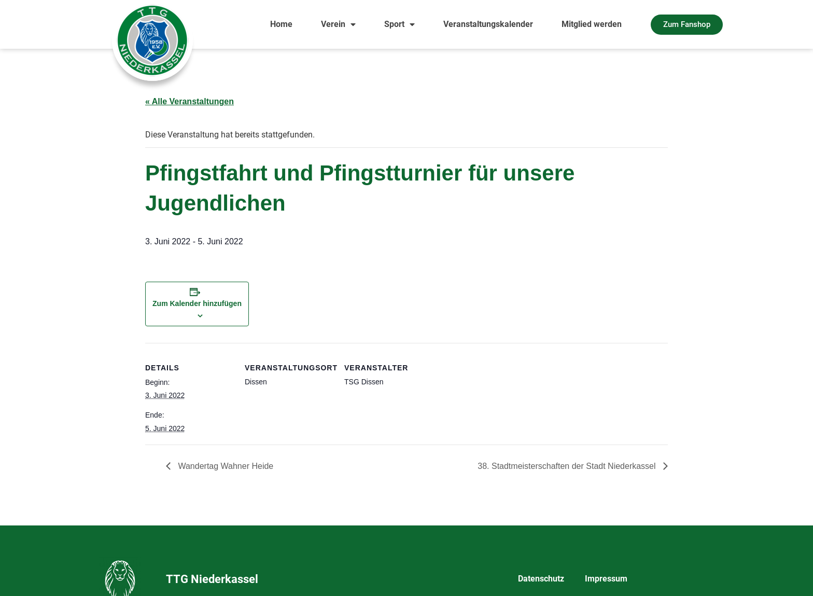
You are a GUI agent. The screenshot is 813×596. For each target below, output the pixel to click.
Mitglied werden (592, 24)
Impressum (606, 579)
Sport (399, 24)
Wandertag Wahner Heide (224, 466)
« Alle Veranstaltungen (189, 101)
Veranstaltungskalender (488, 24)
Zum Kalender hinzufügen (197, 303)
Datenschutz (541, 579)
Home (281, 24)
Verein (338, 24)
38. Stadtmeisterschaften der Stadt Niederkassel (568, 466)
